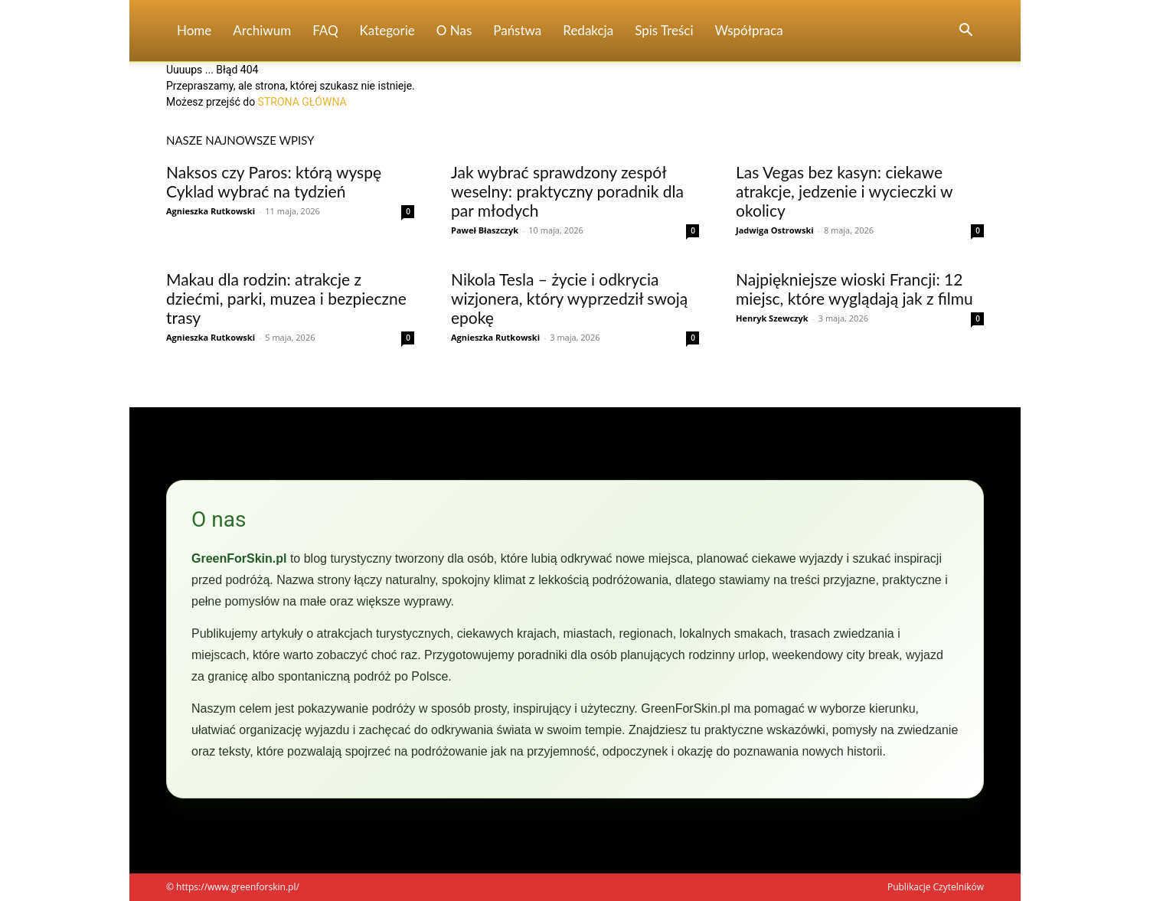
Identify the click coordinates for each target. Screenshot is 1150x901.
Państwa (517, 30)
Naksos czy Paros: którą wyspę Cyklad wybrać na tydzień (273, 181)
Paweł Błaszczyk (484, 230)
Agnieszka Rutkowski (210, 211)
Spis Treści (664, 30)
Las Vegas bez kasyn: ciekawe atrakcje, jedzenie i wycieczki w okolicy (844, 191)
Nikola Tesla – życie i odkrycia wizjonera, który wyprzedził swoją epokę (569, 298)
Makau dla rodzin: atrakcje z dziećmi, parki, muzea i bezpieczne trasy (286, 298)
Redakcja (588, 30)
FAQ (325, 30)
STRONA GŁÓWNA (302, 102)
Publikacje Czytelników (935, 886)
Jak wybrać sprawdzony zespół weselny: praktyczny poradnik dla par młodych (567, 191)
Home (194, 30)
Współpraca (749, 30)
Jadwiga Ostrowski (775, 230)
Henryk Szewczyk (772, 318)
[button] (965, 31)
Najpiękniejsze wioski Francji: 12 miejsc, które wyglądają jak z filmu (854, 288)
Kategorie (387, 30)
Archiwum (262, 30)
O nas (454, 30)
